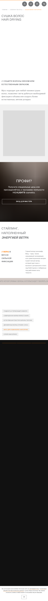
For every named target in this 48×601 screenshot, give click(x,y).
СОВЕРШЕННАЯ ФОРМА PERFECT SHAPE (16, 315)
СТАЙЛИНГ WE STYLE (16, 9)
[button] (25, 4)
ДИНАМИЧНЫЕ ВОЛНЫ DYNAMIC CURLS (16, 325)
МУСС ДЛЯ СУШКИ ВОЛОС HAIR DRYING (16, 329)
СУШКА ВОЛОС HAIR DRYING (33, 9)
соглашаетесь (34, 588)
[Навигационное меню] (44, 4)
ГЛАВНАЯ (4, 9)
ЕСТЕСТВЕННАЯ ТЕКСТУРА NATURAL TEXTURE (18, 320)
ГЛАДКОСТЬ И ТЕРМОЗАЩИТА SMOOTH (15, 311)
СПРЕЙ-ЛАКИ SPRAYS (10, 334)
